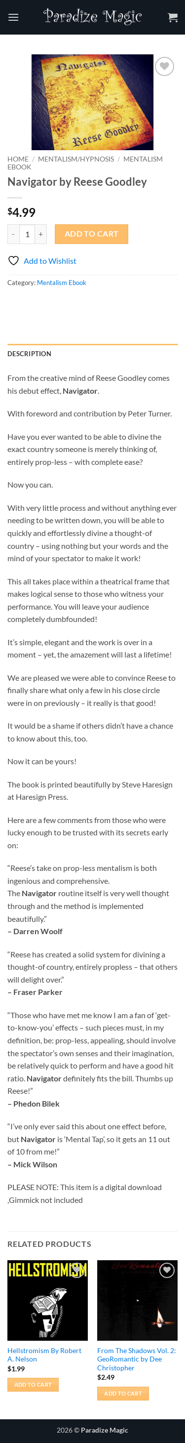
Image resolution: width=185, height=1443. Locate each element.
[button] (13, 17)
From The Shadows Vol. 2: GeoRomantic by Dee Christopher (136, 1359)
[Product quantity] (27, 234)
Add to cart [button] (33, 1384)
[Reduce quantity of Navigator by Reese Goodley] (13, 234)
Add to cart (92, 233)
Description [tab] (29, 354)
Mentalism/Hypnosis (76, 159)
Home (18, 159)
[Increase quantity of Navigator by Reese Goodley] (41, 234)
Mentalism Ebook (61, 283)
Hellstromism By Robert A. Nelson (44, 1355)
